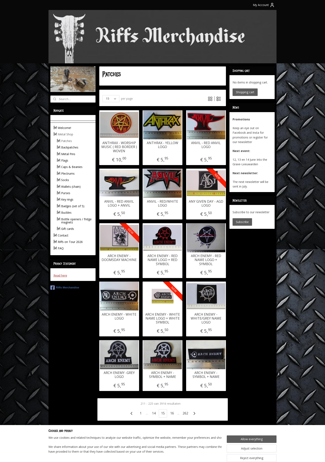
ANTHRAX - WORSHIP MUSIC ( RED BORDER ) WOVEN (119, 147)
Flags (64, 160)
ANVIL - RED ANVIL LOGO (206, 145)
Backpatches (69, 147)
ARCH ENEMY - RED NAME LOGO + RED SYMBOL (162, 260)
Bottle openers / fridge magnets (76, 220)
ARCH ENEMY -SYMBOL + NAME (162, 375)
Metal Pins (68, 154)
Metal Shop (65, 134)
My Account (264, 4)
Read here (60, 275)
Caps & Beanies (71, 167)
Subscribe (242, 222)
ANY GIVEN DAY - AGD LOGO (206, 203)
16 (172, 413)
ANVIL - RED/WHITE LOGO (162, 203)
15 (163, 413)
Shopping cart (245, 92)
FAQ (61, 248)
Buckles (66, 212)
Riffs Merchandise (64, 287)
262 (185, 413)
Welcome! (64, 128)
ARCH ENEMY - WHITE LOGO (119, 316)
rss (157, 454)
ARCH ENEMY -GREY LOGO (119, 375)
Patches (66, 141)
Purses (65, 193)
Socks (65, 180)
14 (154, 413)
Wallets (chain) (71, 187)
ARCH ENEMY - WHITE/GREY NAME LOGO (205, 318)
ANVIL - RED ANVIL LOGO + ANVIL (119, 203)
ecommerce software (173, 454)
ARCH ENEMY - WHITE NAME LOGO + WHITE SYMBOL (162, 318)
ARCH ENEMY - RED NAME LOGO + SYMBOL (206, 260)
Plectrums (68, 173)
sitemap (148, 454)
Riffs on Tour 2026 (70, 242)
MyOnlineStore (210, 454)
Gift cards (67, 229)
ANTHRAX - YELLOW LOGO (162, 145)
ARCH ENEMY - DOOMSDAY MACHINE (119, 258)
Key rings (67, 199)
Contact (63, 235)
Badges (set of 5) (72, 206)
